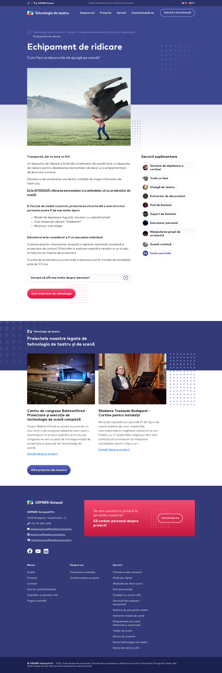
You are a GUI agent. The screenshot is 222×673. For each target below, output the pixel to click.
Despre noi (87, 13)
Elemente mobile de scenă (128, 616)
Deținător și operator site (42, 595)
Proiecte (105, 13)
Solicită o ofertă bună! (177, 13)
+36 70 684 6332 (40, 523)
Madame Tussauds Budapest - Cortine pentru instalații (124, 413)
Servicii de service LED (126, 648)
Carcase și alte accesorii (127, 572)
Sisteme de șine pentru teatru (130, 610)
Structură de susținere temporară (126, 603)
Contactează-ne (143, 13)
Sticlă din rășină (122, 578)
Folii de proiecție (122, 589)
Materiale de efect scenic (128, 583)
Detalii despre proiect (42, 454)
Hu (185, 3)
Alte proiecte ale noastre (49, 470)
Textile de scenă (122, 631)
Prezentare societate (82, 572)
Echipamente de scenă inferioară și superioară (106, 32)
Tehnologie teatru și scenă (49, 32)
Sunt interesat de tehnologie (51, 293)
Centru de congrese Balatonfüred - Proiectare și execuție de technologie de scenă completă (57, 415)
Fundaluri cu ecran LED (127, 595)
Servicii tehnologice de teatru (130, 642)
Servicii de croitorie (124, 636)
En (192, 3)
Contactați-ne (170, 518)
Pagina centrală (36, 601)
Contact (32, 583)
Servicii (121, 13)
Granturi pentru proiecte (84, 578)
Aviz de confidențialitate (41, 589)
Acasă (31, 572)
